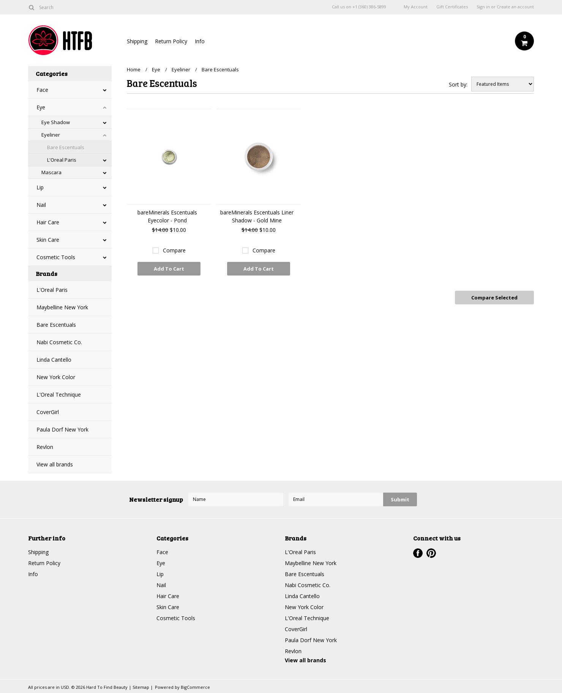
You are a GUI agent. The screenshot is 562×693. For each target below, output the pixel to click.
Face (42, 89)
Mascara (51, 172)
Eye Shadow (55, 122)
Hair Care (47, 222)
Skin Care (47, 239)
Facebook (418, 553)
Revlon (44, 446)
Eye (40, 107)
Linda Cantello (53, 359)
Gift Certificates (452, 6)
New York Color (55, 377)
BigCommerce (195, 687)
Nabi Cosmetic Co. (59, 342)
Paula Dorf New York (62, 429)
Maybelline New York (62, 307)
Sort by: (458, 84)
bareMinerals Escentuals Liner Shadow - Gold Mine (257, 216)
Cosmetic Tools (55, 257)
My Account (416, 6)
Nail (41, 204)
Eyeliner (50, 134)
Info (200, 41)
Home (133, 69)
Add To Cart (169, 268)
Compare (174, 250)
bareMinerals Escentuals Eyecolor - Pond (167, 216)
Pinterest (431, 553)
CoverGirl (47, 412)
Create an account (515, 6)
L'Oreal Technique (58, 394)
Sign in (483, 6)
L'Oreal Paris (61, 159)
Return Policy (171, 41)
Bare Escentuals (65, 147)
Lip (40, 187)
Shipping (137, 41)
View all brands (54, 464)
